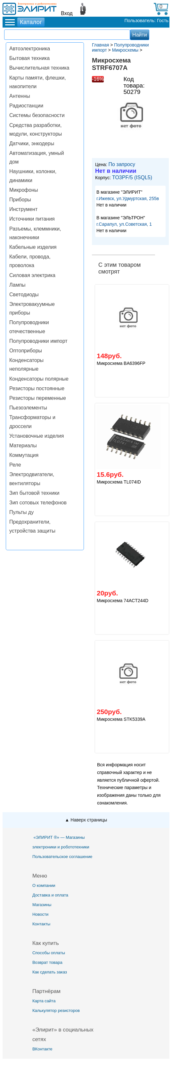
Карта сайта (43, 1000)
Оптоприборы (25, 350)
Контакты (41, 924)
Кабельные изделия (32, 247)
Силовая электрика (32, 275)
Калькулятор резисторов (56, 1010)
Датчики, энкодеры (31, 143)
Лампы (17, 285)
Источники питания (32, 219)
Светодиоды (24, 294)
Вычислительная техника (39, 68)
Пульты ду (21, 512)
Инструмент (23, 209)
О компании (43, 885)
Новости (40, 914)
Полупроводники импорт (38, 341)
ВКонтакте (42, 1049)
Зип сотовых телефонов (38, 502)
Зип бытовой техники (34, 493)
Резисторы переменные (37, 398)
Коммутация (23, 455)
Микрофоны (23, 190)
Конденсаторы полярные (39, 379)
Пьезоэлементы (28, 407)
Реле (15, 464)
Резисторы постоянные (36, 388)
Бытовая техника (29, 58)
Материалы (23, 445)
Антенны (19, 96)
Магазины (42, 904)
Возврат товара (47, 962)
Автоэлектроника (29, 48)
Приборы (20, 199)
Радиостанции (26, 105)
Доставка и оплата (50, 895)
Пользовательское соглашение (62, 856)
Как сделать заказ (49, 972)
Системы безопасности (37, 115)
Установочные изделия (36, 436)
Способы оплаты (48, 952)
